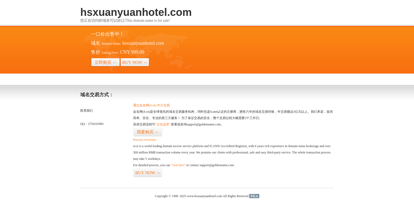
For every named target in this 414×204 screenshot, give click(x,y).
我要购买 (148, 132)
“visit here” (178, 165)
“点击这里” (163, 124)
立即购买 (105, 62)
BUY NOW (135, 62)
